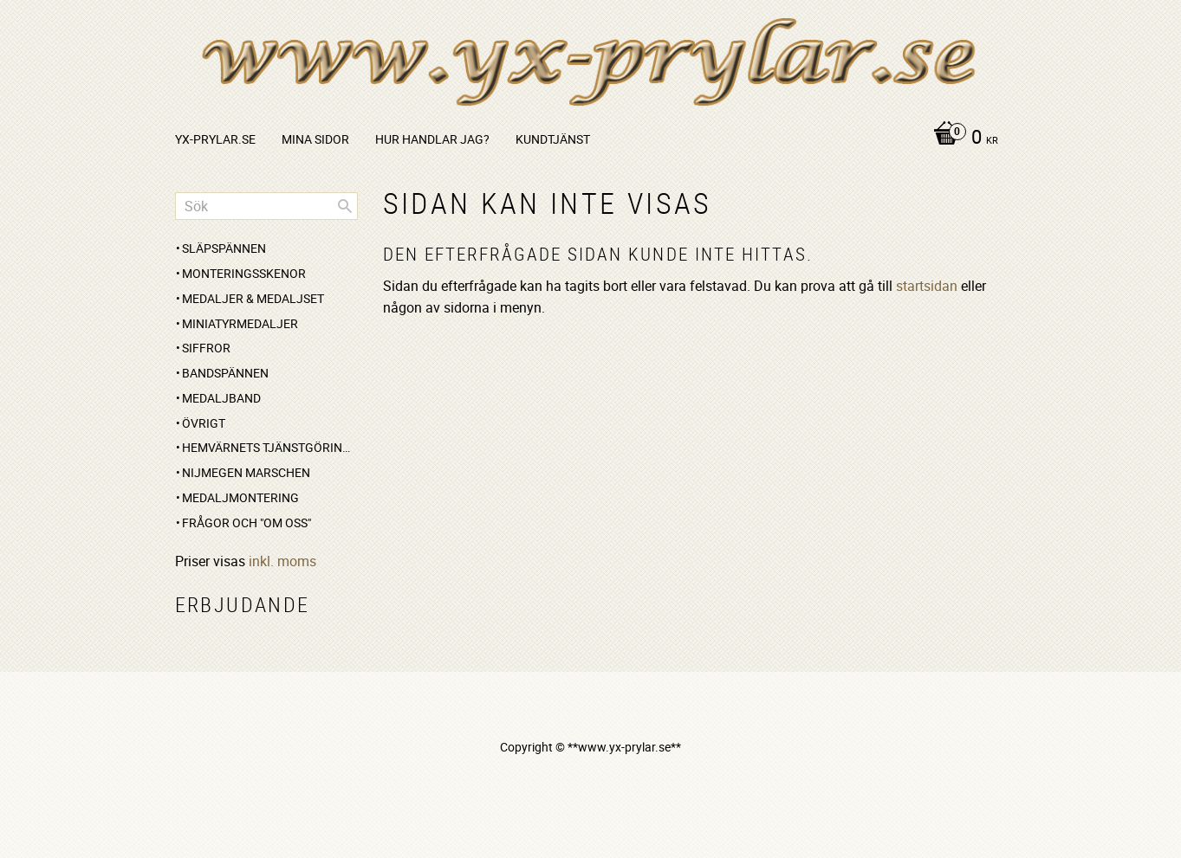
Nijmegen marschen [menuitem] (246, 472)
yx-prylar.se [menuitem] (215, 139)
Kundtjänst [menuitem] (553, 139)
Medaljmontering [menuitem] (240, 497)
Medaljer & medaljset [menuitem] (253, 298)
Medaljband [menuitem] (221, 398)
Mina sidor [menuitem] (315, 139)
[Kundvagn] (961, 138)
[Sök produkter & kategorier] (266, 206)
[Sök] (345, 206)
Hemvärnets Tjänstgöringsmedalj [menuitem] (270, 447)
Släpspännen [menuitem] (224, 248)
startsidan (926, 285)
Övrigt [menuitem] (203, 423)
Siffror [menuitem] (206, 347)
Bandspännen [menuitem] (225, 372)
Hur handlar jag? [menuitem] (432, 139)
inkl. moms (282, 561)
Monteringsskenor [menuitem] (244, 273)
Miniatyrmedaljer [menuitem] (240, 323)
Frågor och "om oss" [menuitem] (246, 522)
